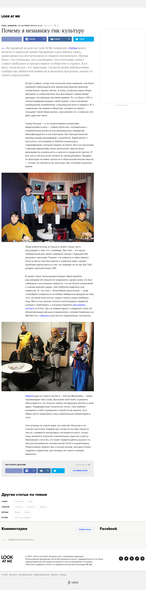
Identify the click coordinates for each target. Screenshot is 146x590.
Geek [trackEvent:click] (31, 502)
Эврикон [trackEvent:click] (43, 507)
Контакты (13, 575)
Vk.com (126, 558)
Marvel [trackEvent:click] (17, 512)
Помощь (63, 575)
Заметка (29, 395)
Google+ (137, 558)
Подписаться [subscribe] (85, 530)
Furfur (73, 582)
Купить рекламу (122, 105)
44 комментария (80, 471)
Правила (54, 575)
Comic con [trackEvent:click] (18, 507)
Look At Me (10, 16)
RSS (142, 558)
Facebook (121, 558)
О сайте (4, 575)
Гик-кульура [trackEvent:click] (19, 502)
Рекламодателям (25, 575)
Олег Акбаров (9, 26)
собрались (45, 315)
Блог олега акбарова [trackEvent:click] (23, 518)
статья (72, 48)
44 (56, 26)
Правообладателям (42, 575)
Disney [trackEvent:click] (27, 512)
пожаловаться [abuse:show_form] (83, 465)
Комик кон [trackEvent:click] (31, 507)
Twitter (132, 558)
